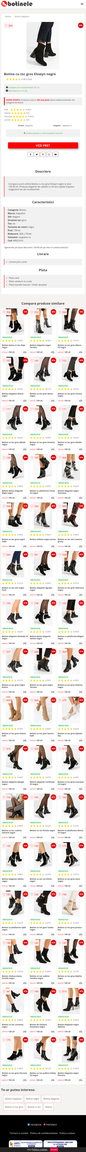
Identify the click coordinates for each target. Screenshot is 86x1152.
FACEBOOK (34, 1124)
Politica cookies (67, 1133)
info (24, 352)
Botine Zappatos (22, 16)
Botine (8, 16)
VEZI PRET (43, 145)
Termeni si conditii (19, 1133)
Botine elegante (51, 1098)
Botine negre (32, 1098)
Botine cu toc (34, 1106)
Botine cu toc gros (14, 1106)
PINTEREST (50, 1124)
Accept (54, 1149)
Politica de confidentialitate (44, 1133)
